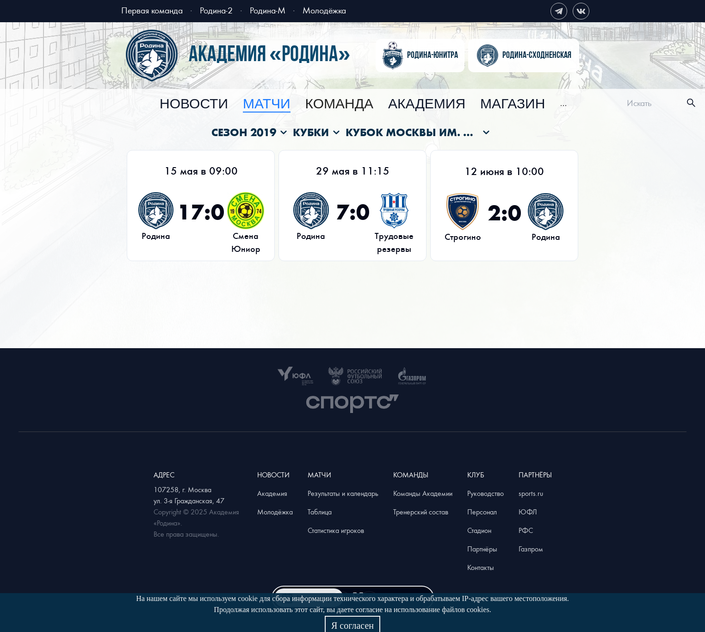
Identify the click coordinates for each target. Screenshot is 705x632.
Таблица (320, 511)
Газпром (531, 548)
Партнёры (482, 548)
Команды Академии (422, 493)
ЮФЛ (528, 511)
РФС (526, 530)
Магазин (512, 104)
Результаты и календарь (343, 493)
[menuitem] (194, 104)
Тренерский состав (420, 511)
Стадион (479, 530)
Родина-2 (216, 10)
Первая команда (152, 10)
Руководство (485, 493)
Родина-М (267, 10)
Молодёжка (324, 10)
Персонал (482, 511)
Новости (194, 104)
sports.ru (531, 493)
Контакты (480, 567)
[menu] (363, 103)
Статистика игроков (336, 530)
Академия (426, 104)
